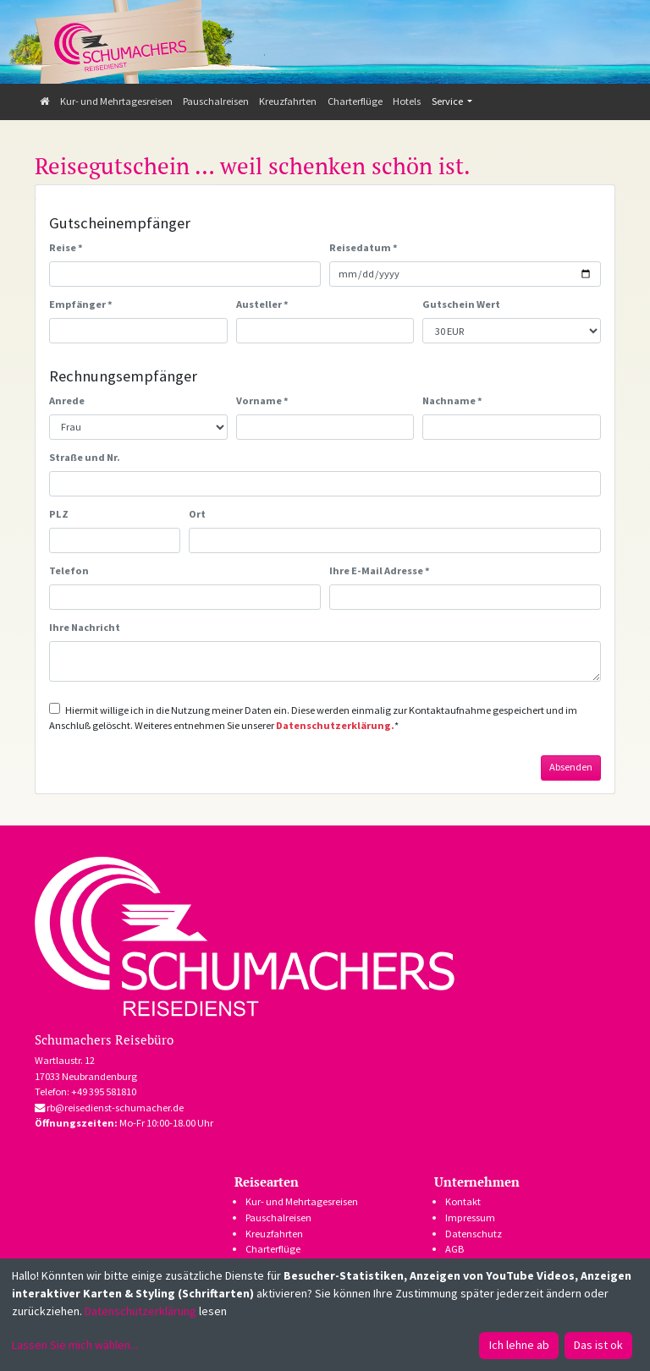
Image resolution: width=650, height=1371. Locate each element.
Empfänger (81, 304)
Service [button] (448, 101)
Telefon (69, 570)
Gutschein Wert (461, 304)
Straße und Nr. (84, 457)
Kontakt (463, 1201)
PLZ (59, 513)
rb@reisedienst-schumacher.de (109, 1107)
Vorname (262, 400)
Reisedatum (363, 247)
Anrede (67, 400)
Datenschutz (473, 1233)
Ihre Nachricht (84, 627)
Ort (197, 513)
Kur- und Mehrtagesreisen (116, 101)
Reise (66, 247)
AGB (454, 1248)
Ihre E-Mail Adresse (379, 570)
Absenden (570, 766)
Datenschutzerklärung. (335, 725)
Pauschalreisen (216, 101)
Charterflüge (355, 101)
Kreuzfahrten (288, 101)
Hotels (407, 101)
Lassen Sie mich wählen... (75, 1344)
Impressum (470, 1217)
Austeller (262, 304)
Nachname (452, 400)
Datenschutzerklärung (140, 1311)
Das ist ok (598, 1344)
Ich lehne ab (519, 1344)
